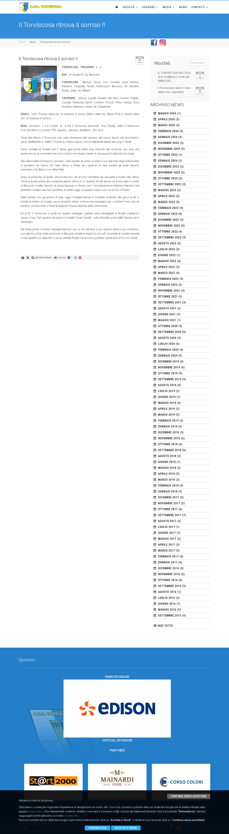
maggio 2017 (167, 538)
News (183, 7)
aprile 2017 (166, 544)
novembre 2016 (169, 574)
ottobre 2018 (168, 444)
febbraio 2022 (168, 279)
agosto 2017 (167, 521)
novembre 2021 (169, 290)
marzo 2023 (166, 202)
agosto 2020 (167, 338)
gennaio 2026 (168, 137)
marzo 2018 (166, 479)
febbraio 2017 (168, 556)
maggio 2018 (167, 468)
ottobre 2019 (168, 373)
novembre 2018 (169, 438)
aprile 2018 (166, 473)
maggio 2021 (167, 320)
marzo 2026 (166, 125)
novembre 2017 (169, 503)
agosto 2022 (167, 243)
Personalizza (98, 827)
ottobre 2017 (168, 509)
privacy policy (35, 811)
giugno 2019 (167, 397)
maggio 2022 (167, 261)
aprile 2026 (166, 119)
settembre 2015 (169, 615)
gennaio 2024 (168, 160)
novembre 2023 (169, 172)
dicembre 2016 (168, 568)
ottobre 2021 (168, 296)
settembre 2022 (169, 237)
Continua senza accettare (188, 796)
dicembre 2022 (168, 219)
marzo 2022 (166, 273)
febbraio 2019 (168, 420)
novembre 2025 (169, 149)
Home (22, 42)
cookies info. (71, 815)
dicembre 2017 (168, 497)
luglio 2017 (166, 527)
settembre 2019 (169, 379)
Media (169, 7)
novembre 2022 (169, 225)
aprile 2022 (166, 267)
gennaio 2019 (168, 426)
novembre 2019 (169, 367)
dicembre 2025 (168, 143)
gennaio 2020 (168, 355)
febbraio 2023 (168, 208)
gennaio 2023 (168, 214)
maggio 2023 (167, 190)
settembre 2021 (169, 302)
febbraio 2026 (168, 131)
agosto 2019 (167, 385)
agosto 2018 (167, 456)
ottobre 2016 (168, 580)
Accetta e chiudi (126, 827)
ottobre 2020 (168, 326)
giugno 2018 (167, 462)
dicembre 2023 (168, 166)
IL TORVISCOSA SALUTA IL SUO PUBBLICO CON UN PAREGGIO (174, 77)
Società (130, 7)
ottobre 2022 (168, 231)
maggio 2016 (167, 609)
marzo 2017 (166, 550)
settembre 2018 (169, 450)
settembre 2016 (169, 586)
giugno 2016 (167, 603)
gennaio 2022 (168, 284)
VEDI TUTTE (165, 625)
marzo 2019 (166, 414)
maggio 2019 (167, 403)
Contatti (200, 7)
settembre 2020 (169, 332)
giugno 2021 (167, 314)
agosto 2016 (167, 592)
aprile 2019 (166, 408)
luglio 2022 (166, 249)
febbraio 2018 (168, 485)
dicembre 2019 (168, 361)
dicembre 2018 (168, 432)
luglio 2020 (166, 343)
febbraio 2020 (168, 349)
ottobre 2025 (168, 154)
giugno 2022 (167, 255)
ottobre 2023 (168, 178)
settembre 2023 (169, 184)
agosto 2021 (167, 308)
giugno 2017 (167, 533)
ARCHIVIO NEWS (41, 257)
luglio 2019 (166, 391)
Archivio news (197, 63)
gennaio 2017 (168, 562)
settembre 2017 (169, 515)
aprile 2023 (166, 196)
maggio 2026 (167, 113)
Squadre (150, 7)
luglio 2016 (166, 597)
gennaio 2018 (168, 491)
